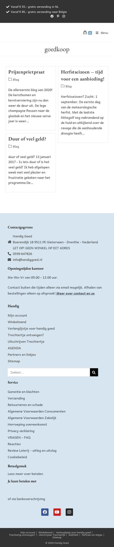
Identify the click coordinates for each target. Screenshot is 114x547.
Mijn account (17, 315)
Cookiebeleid (17, 456)
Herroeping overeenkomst (27, 424)
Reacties (14, 443)
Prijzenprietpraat (26, 72)
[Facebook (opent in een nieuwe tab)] (52, 16)
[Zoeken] (94, 372)
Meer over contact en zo (75, 293)
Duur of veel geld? (27, 139)
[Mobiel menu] (100, 32)
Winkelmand (17, 321)
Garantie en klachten (23, 391)
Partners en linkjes (22, 354)
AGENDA (14, 347)
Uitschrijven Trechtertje (26, 341)
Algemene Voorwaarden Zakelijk (32, 417)
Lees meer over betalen (25, 473)
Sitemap (14, 361)
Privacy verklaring (21, 430)
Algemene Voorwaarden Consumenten (36, 411)
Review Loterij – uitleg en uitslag (32, 450)
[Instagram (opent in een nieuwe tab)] (63, 16)
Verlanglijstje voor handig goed (31, 328)
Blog (16, 79)
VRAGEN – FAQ (19, 437)
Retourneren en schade (25, 404)
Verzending (16, 398)
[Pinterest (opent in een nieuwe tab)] (58, 16)
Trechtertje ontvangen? (26, 334)
